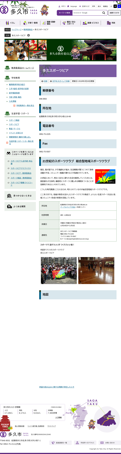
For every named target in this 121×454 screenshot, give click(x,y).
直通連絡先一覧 (61, 443)
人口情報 (58, 417)
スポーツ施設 (14, 120)
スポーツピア (14, 124)
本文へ (63, 6)
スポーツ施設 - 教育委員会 (21, 178)
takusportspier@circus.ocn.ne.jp (77, 239)
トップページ (17, 30)
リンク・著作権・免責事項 (36, 426)
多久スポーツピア (18, 36)
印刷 (45, 81)
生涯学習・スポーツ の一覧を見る (21, 142)
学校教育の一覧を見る (25, 106)
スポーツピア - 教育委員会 (21, 173)
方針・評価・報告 (15, 97)
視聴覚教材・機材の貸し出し (20, 137)
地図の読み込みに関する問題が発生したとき (56, 387)
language (73, 6)
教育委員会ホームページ (22, 68)
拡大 (99, 6)
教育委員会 (28, 30)
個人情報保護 (19, 426)
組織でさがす (114, 13)
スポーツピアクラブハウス (21, 168)
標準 (93, 6)
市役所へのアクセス (87, 443)
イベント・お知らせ (16, 133)
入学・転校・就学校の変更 (19, 89)
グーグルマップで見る (67, 207)
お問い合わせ (110, 443)
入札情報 (12, 101)
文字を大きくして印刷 (61, 81)
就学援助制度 (14, 93)
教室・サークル (14, 129)
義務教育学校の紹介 (17, 85)
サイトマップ (52, 426)
